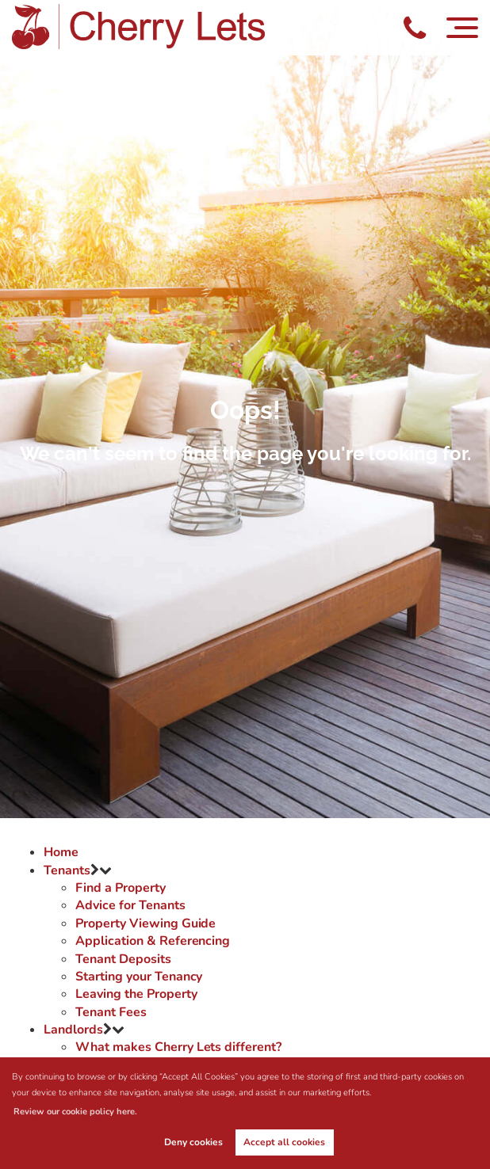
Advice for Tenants (130, 905)
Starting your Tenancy (138, 976)
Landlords (73, 1029)
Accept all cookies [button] (284, 1142)
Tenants (67, 870)
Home (61, 852)
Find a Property (120, 888)
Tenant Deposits (122, 959)
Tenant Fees (110, 1012)
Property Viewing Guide (145, 923)
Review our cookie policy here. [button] (75, 1112)
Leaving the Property (136, 994)
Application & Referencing (152, 941)
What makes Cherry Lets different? (178, 1047)
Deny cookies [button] (193, 1142)
